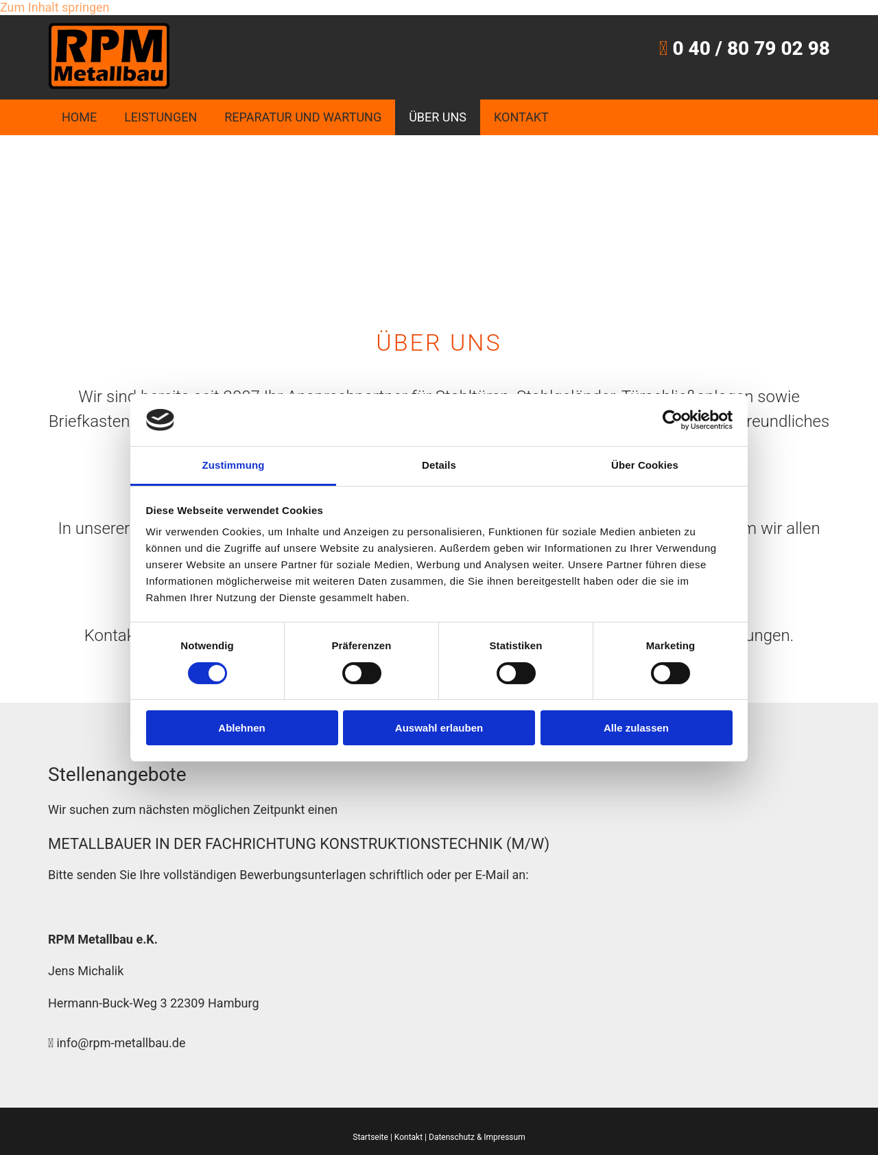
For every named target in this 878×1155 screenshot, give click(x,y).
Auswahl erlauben (439, 728)
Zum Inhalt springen (54, 7)
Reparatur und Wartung (302, 117)
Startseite (370, 1137)
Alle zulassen (636, 728)
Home (79, 117)
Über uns (437, 117)
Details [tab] (439, 465)
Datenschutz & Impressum (477, 1137)
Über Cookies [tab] (644, 465)
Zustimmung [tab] (233, 465)
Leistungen (160, 117)
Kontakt (521, 117)
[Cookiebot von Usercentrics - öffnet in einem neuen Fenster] (673, 420)
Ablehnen (241, 728)
